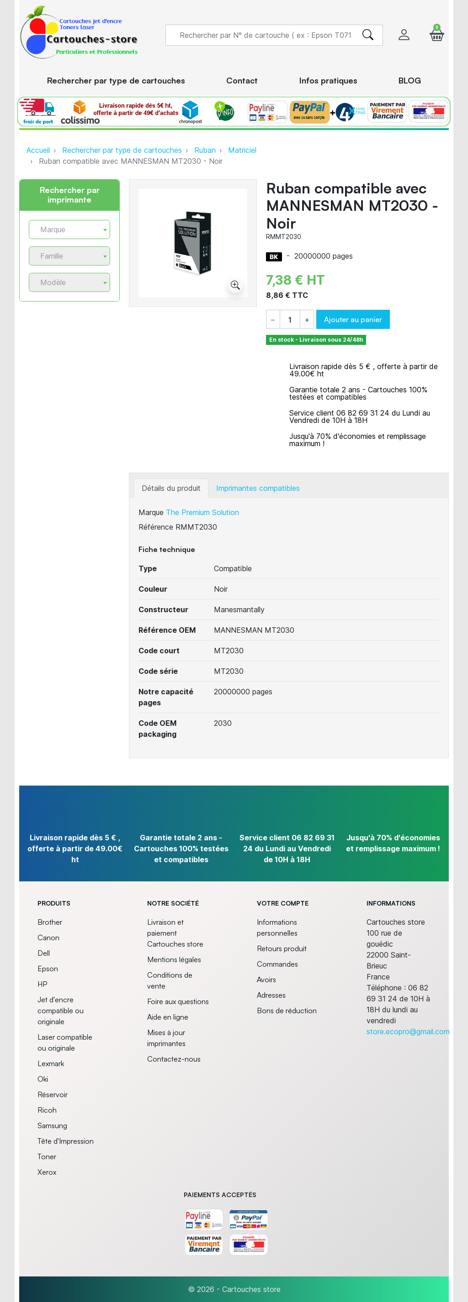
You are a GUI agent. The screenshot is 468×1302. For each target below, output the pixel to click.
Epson (47, 968)
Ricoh (47, 1110)
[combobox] (69, 229)
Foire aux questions (178, 1001)
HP (42, 984)
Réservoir (52, 1094)
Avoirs (266, 979)
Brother (49, 922)
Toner (46, 1156)
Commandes (277, 964)
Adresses (271, 995)
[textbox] (66, 229)
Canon (48, 937)
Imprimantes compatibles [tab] (258, 488)
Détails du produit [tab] (171, 488)
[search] (368, 35)
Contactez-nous (174, 1058)
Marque (151, 512)
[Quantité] (290, 319)
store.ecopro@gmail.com (408, 1031)
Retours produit (282, 948)
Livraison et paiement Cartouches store (175, 932)
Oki (42, 1078)
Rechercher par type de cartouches (122, 150)
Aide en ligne (167, 1016)
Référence (155, 526)
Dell (43, 953)
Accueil (38, 150)
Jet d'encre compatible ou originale (60, 1010)
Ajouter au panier (353, 319)
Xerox (46, 1172)
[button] (437, 35)
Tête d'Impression (65, 1141)
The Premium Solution (202, 512)
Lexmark (50, 1063)
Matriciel (242, 150)
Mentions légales (174, 959)
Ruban (205, 150)
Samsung (52, 1125)
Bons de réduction (287, 1010)
